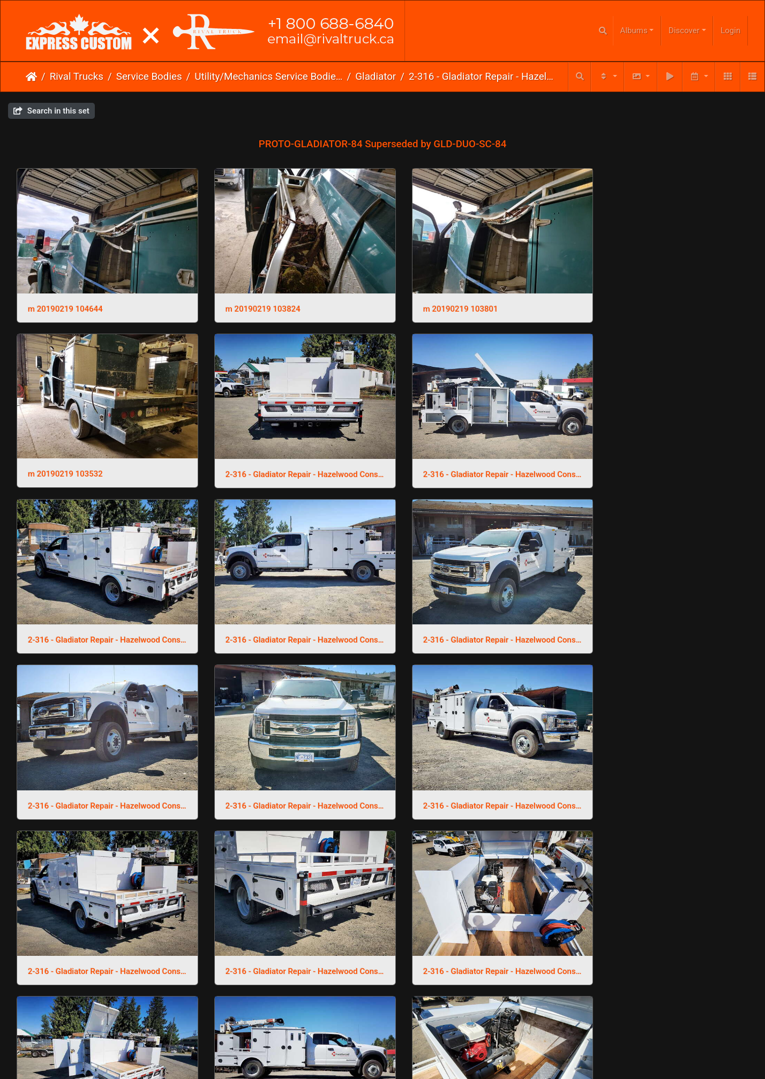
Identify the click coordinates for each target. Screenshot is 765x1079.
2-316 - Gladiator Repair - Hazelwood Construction (483, 76)
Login (730, 30)
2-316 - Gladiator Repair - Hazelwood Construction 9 (289, 460)
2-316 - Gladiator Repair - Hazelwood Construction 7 (663, 460)
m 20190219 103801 (439, 301)
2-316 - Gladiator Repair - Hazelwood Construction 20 (663, 776)
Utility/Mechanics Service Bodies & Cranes (268, 76)
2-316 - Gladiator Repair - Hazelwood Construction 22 (289, 776)
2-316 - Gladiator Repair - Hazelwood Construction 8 (476, 460)
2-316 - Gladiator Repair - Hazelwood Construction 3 (663, 618)
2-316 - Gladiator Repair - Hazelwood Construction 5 (289, 618)
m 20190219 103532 (626, 301)
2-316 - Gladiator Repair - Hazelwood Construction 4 (476, 618)
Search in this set (51, 111)
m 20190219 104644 (65, 301)
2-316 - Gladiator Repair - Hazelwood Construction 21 (476, 776)
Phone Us (404, 1062)
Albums (634, 30)
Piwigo (404, 1030)
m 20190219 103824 (252, 301)
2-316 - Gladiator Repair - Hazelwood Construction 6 (102, 618)
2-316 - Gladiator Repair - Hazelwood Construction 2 (102, 934)
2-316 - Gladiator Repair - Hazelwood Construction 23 (102, 776)
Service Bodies (149, 76)
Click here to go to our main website (383, 1041)
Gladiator (375, 76)
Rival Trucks (76, 76)
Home (31, 76)
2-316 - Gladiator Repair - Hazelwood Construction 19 (289, 934)
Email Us (360, 1062)
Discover (684, 30)
